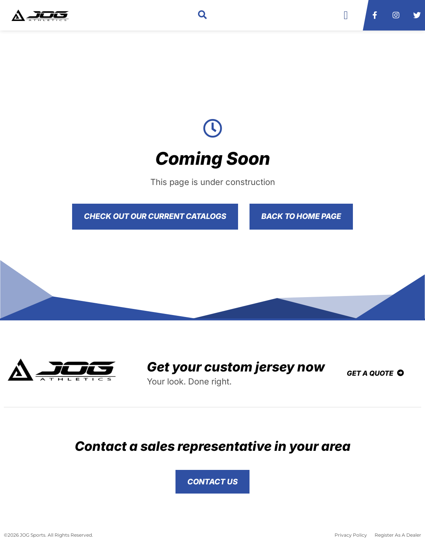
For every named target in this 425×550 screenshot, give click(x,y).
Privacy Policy (351, 535)
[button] (202, 15)
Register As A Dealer (398, 535)
